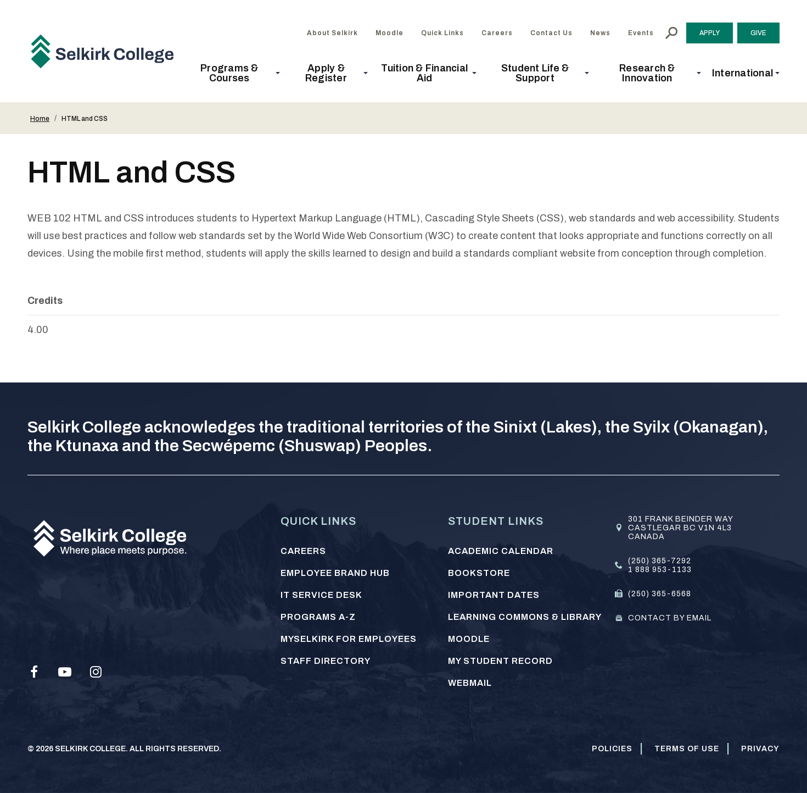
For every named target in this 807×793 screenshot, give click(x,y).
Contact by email (669, 618)
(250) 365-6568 (659, 594)
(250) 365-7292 (659, 561)
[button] (233, 73)
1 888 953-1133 (660, 569)
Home (39, 119)
